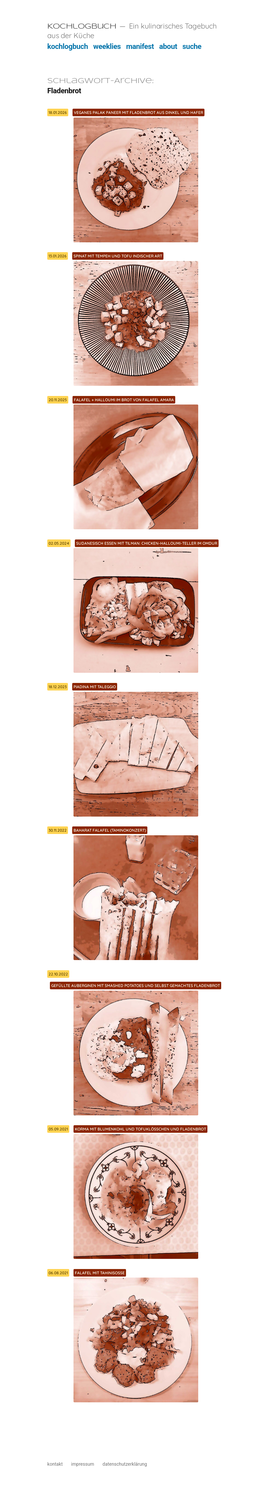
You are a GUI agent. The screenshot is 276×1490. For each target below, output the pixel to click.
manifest (140, 46)
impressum (82, 1464)
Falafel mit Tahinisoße (100, 1272)
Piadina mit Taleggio (95, 686)
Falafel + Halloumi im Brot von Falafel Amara (124, 399)
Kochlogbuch (81, 26)
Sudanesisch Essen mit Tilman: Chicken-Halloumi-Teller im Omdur (146, 543)
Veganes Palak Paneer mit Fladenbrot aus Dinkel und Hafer (138, 112)
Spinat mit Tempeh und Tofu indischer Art (118, 255)
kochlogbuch (67, 46)
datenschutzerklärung (124, 1464)
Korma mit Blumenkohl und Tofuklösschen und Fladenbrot (140, 1129)
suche (192, 46)
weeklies (107, 46)
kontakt (55, 1464)
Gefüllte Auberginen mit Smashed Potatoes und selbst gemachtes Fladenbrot (135, 985)
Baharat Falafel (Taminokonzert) (110, 830)
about (168, 46)
